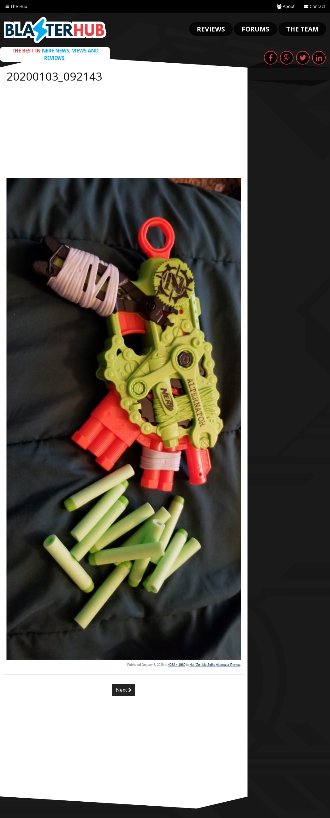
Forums (255, 29)
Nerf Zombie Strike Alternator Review (214, 664)
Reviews (211, 29)
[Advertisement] (123, 131)
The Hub (16, 6)
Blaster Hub (55, 30)
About (286, 6)
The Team (302, 29)
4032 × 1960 (176, 664)
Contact (314, 6)
